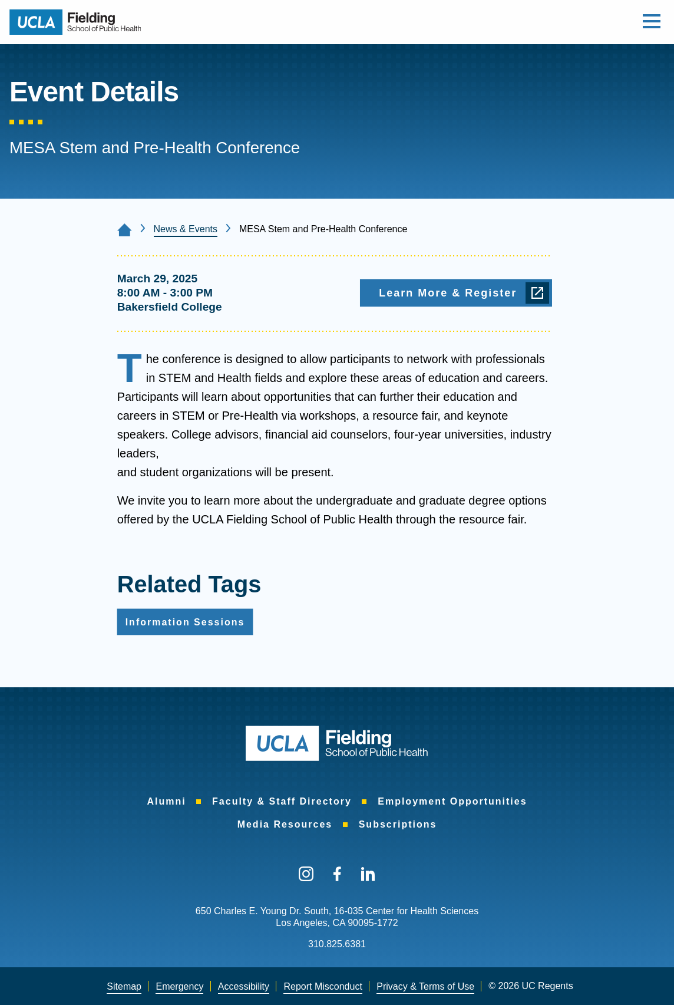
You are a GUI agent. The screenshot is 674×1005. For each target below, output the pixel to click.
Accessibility (243, 986)
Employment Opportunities (452, 801)
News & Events (185, 229)
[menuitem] (166, 801)
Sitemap (124, 986)
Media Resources (285, 824)
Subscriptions (398, 824)
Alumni (166, 801)
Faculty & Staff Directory (282, 801)
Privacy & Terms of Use (425, 986)
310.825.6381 (337, 944)
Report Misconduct (322, 986)
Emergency (179, 986)
